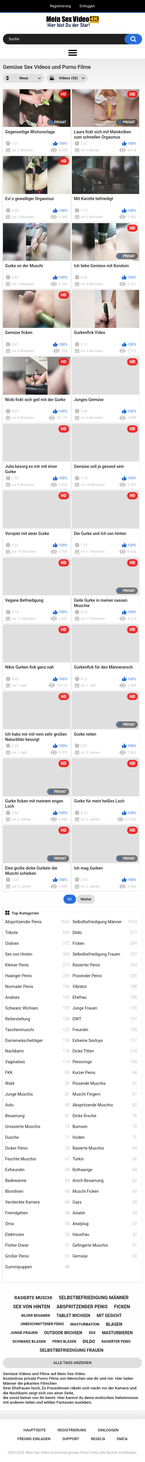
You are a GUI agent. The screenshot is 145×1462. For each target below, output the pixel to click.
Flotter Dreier (37, 1245)
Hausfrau (104, 1234)
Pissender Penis (104, 975)
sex (92, 1332)
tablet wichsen (73, 1315)
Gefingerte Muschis (104, 1245)
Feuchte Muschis (37, 1159)
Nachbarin (37, 1051)
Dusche (37, 1137)
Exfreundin (37, 1169)
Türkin (104, 1159)
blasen (114, 1324)
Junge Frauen (104, 1008)
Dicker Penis (37, 1148)
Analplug (104, 1223)
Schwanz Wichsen (37, 1008)
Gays (104, 1202)
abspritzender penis (82, 1306)
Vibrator (104, 986)
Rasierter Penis (104, 965)
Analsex (37, 997)
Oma (37, 1223)
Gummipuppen (37, 1267)
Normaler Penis (37, 986)
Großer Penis (37, 1256)
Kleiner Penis (37, 965)
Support (70, 1439)
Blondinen (37, 1191)
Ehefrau (104, 997)
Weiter (85, 899)
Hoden (104, 1137)
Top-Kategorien (25, 913)
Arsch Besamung (104, 1180)
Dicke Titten (104, 1051)
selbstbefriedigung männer (94, 1297)
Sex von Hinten (37, 954)
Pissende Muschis (104, 1083)
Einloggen (87, 6)
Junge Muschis (37, 1094)
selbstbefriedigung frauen (71, 1350)
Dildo (104, 932)
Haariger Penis (37, 975)
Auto (37, 1105)
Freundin (104, 1029)
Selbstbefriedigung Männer (104, 921)
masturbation (84, 1324)
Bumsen (104, 1126)
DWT (104, 1019)
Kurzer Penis (104, 1072)
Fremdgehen (37, 1213)
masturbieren (117, 1332)
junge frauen (24, 1332)
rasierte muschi (33, 1297)
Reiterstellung (37, 1019)
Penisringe (104, 1061)
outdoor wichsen (63, 1332)
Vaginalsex (37, 1061)
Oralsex (37, 943)
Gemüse (104, 1256)
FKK (37, 1072)
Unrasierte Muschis (37, 1126)
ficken (122, 1306)
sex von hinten (31, 1306)
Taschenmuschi (37, 1029)
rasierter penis (115, 1341)
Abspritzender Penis (37, 921)
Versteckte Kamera (37, 1202)
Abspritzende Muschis (104, 1105)
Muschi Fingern (104, 1094)
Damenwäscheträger (37, 1040)
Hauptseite (34, 1430)
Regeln (98, 1439)
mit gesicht (109, 1315)
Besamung (37, 1115)
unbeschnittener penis (42, 1324)
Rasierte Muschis (104, 1148)
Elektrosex (37, 1234)
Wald (37, 1083)
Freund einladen (34, 1439)
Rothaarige (104, 1169)
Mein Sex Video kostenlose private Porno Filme (62, 1453)
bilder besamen (35, 1316)
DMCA (122, 1439)
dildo (89, 1341)
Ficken (104, 943)
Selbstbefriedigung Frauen (104, 954)
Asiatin (104, 1213)
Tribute (37, 932)
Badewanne (37, 1180)
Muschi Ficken (104, 1191)
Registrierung (60, 6)
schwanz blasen (29, 1341)
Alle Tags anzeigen (72, 1362)
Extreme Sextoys (104, 1040)
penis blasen (64, 1341)
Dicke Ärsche (104, 1115)
